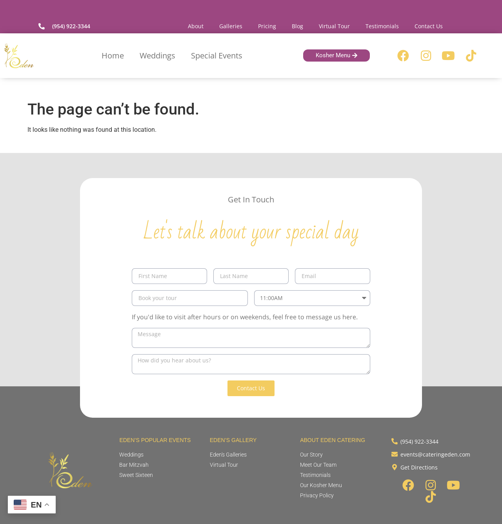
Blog (297, 26)
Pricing (267, 26)
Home (113, 55)
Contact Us (429, 26)
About (196, 26)
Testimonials (382, 26)
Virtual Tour (334, 26)
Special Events (216, 55)
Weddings (157, 55)
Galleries (230, 26)
